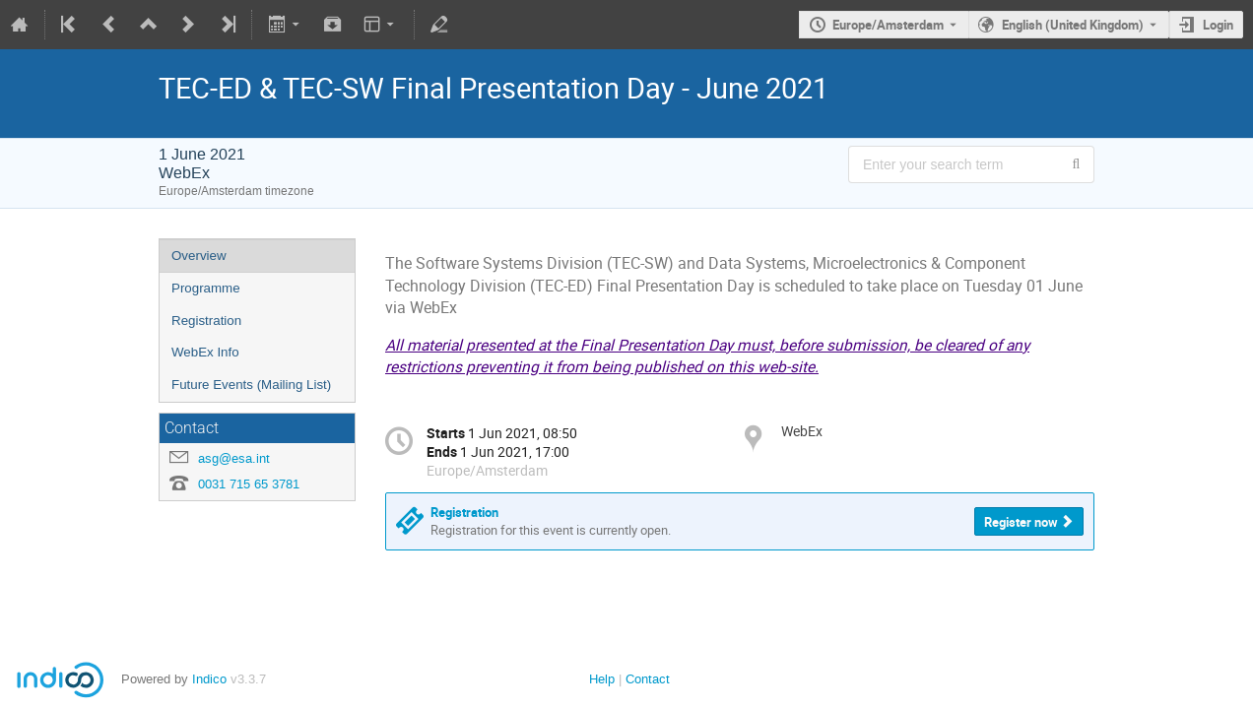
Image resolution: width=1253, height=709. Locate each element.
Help (602, 679)
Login (1218, 24)
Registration (206, 320)
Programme (205, 288)
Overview (199, 255)
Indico (209, 679)
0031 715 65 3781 (248, 484)
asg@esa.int (234, 458)
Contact (648, 679)
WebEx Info (205, 352)
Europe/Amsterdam (888, 24)
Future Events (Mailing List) (251, 384)
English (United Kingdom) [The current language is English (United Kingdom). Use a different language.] (1073, 24)
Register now (1021, 522)
